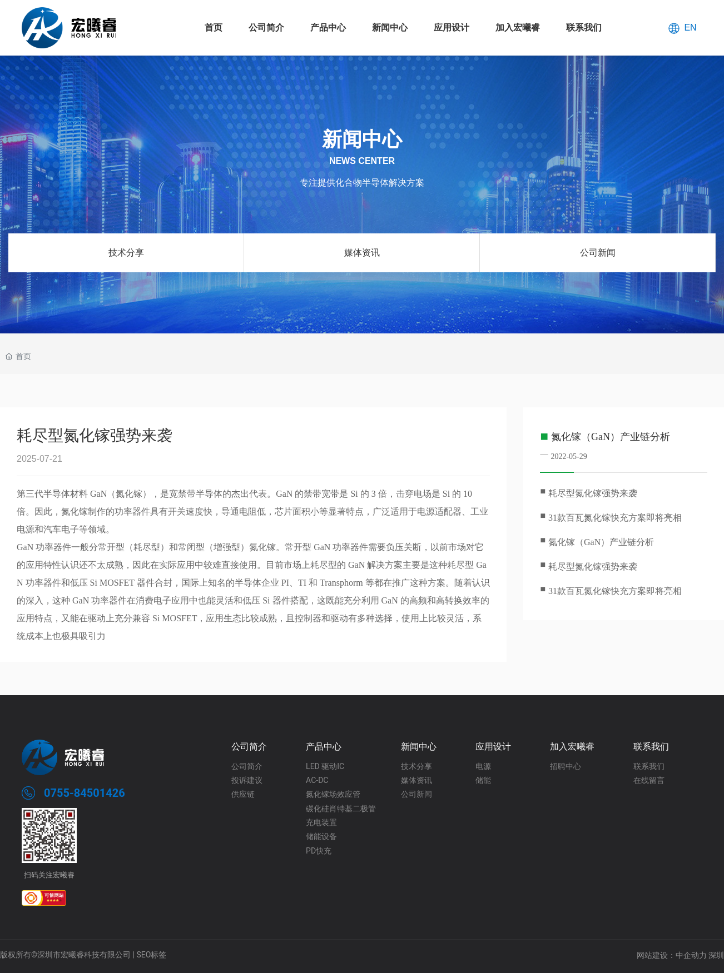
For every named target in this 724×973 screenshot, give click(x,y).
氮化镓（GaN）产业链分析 (610, 436)
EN (690, 27)
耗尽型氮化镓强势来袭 (592, 493)
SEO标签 (151, 954)
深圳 (716, 955)
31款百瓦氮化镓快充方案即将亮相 (615, 517)
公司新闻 (598, 252)
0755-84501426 (84, 793)
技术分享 (126, 252)
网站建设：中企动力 (672, 955)
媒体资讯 (362, 252)
